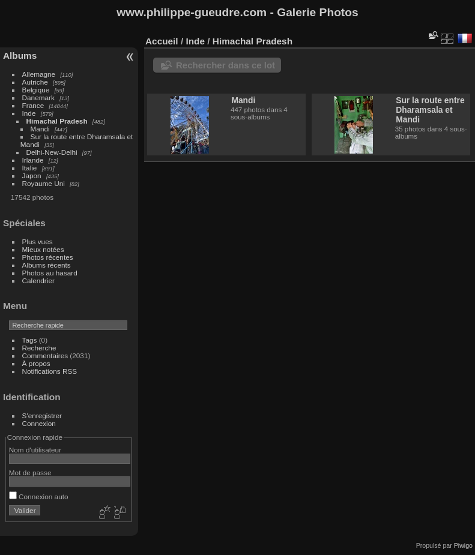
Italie (29, 168)
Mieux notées (43, 249)
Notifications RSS (49, 371)
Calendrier (38, 280)
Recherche (39, 348)
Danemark (38, 97)
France (33, 105)
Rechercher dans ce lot (225, 65)
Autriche (35, 82)
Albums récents (46, 265)
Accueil (161, 41)
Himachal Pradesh (57, 121)
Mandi (40, 129)
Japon (31, 175)
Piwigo (463, 545)
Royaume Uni (43, 183)
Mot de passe (30, 472)
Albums (20, 55)
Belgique (36, 90)
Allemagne (39, 74)
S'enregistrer (42, 415)
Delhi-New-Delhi (51, 152)
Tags (29, 340)
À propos (36, 363)
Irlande (33, 160)
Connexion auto (38, 496)
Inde (29, 113)
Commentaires (45, 355)
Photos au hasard (49, 273)
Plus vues (37, 241)
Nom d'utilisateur (35, 450)
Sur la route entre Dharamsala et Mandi (430, 109)
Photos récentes (47, 257)
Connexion (39, 423)
